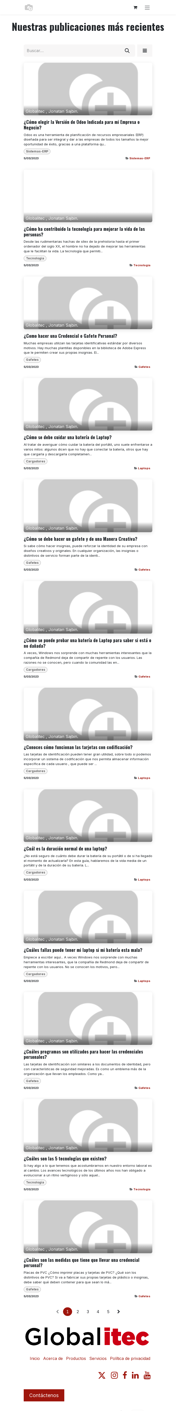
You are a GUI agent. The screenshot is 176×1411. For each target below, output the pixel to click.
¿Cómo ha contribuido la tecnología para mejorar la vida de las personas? (84, 231)
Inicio (35, 1358)
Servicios (98, 1358)
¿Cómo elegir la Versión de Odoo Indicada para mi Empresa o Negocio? (82, 124)
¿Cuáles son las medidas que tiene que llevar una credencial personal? (81, 1262)
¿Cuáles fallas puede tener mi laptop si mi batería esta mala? (83, 950)
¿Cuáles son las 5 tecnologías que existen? (65, 1158)
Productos (76, 1358)
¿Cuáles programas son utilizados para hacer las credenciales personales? (83, 1054)
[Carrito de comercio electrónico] (135, 7)
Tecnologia (141, 265)
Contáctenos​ (44, 1395)
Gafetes (144, 367)
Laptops (144, 468)
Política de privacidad (130, 1358)
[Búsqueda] (127, 50)
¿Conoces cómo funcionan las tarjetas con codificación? (78, 747)
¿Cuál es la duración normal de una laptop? (65, 849)
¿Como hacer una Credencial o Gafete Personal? (70, 336)
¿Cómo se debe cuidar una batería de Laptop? (68, 437)
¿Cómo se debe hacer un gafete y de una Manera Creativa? (80, 539)
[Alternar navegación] (147, 7)
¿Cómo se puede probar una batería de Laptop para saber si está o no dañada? (87, 643)
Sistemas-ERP (139, 158)
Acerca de (53, 1358)
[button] (144, 50)
